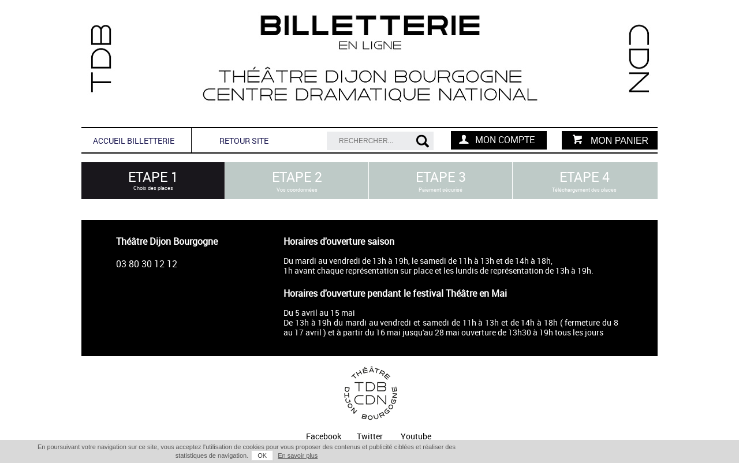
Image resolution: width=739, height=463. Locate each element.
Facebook (323, 437)
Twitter (370, 437)
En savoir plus (298, 455)
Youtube (416, 437)
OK (262, 455)
